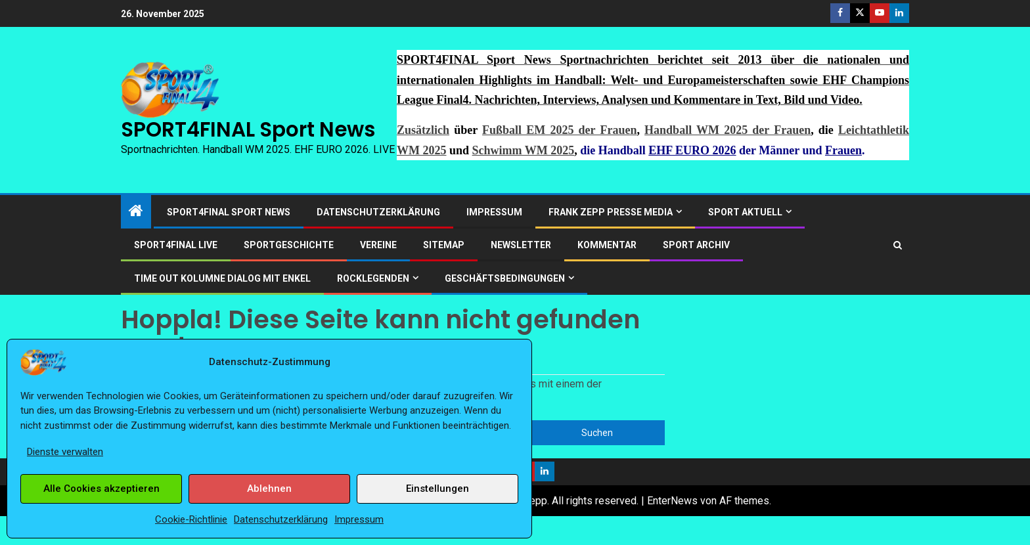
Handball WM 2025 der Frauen (727, 130)
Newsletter (521, 245)
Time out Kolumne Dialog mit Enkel (222, 278)
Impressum (359, 519)
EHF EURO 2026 (692, 150)
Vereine (378, 245)
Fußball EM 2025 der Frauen (559, 130)
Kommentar (607, 245)
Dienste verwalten (65, 452)
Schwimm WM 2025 (523, 150)
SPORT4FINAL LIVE (175, 245)
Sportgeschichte (289, 245)
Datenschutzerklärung (281, 519)
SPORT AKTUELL (745, 212)
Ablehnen (269, 488)
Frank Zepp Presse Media (611, 212)
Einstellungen (437, 488)
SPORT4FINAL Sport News (248, 129)
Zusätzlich (423, 130)
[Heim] (136, 212)
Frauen (843, 150)
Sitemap (443, 245)
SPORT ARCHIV (696, 245)
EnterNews (672, 500)
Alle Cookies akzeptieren (101, 488)
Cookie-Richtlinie (191, 519)
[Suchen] (897, 245)
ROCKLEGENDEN (373, 278)
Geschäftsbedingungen (505, 278)
